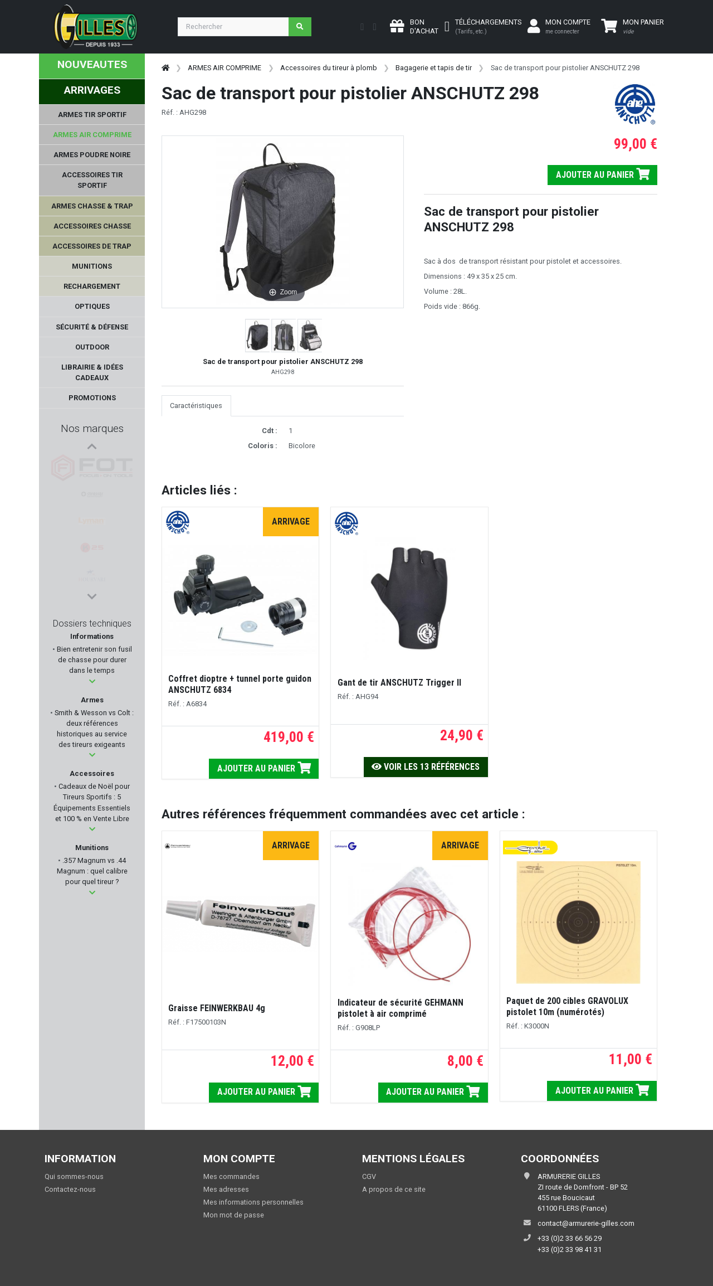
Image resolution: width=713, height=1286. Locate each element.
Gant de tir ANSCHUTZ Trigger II (399, 682)
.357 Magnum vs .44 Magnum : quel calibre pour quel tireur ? (92, 871)
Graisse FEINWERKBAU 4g (216, 1008)
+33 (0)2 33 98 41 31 (570, 1249)
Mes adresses (226, 1189)
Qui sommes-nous (74, 1176)
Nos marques (92, 428)
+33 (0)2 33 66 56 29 (570, 1238)
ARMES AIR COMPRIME (224, 68)
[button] (92, 681)
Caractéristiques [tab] (196, 405)
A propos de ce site (394, 1189)
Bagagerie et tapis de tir (433, 68)
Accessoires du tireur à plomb (328, 68)
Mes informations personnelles (253, 1202)
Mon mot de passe (233, 1215)
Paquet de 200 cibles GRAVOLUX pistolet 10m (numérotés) (567, 1006)
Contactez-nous (70, 1189)
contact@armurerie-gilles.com (586, 1223)
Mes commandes (231, 1176)
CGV (369, 1176)
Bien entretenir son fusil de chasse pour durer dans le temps (93, 659)
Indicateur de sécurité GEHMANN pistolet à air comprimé (400, 1008)
